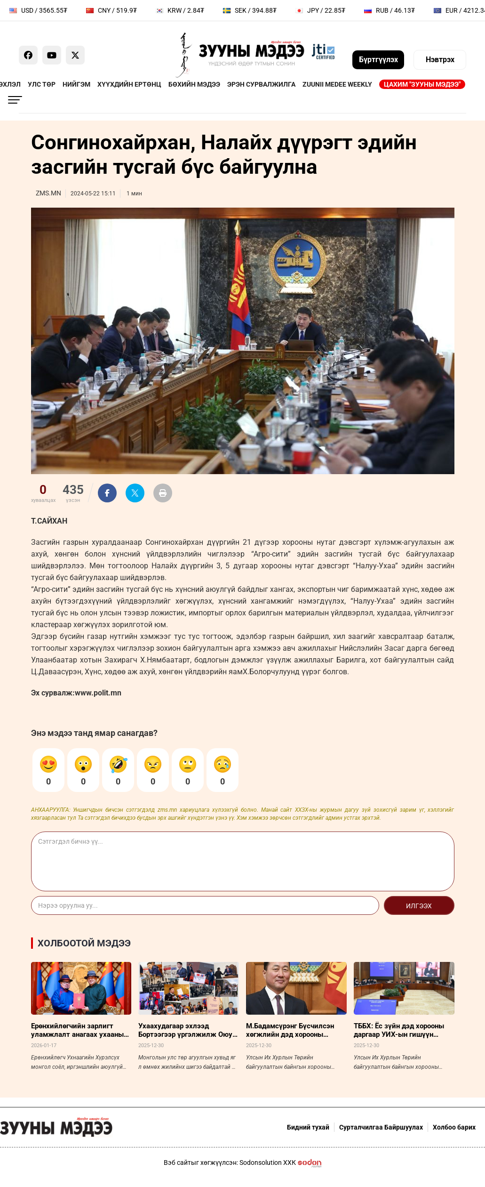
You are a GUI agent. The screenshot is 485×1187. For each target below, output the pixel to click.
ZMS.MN (48, 193)
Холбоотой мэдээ (84, 943)
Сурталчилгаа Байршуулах (381, 1127)
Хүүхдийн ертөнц (129, 84)
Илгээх (419, 906)
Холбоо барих (454, 1127)
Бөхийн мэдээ (194, 84)
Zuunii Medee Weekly (337, 84)
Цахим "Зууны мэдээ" (422, 84)
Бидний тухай (308, 1127)
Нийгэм (76, 84)
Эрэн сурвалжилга (261, 84)
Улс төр (42, 84)
